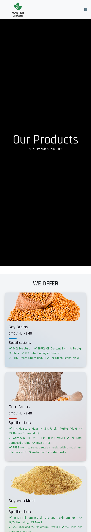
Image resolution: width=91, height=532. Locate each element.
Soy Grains (18, 327)
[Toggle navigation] (85, 9)
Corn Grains (19, 407)
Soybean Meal (22, 501)
